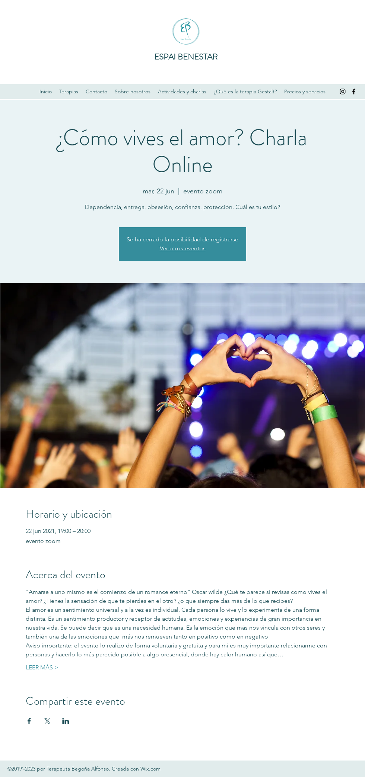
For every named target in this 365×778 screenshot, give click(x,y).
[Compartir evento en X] (47, 721)
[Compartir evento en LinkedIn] (65, 721)
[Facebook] (354, 91)
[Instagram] (342, 91)
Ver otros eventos (183, 248)
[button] (68, 91)
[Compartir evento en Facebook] (29, 721)
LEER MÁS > (42, 667)
